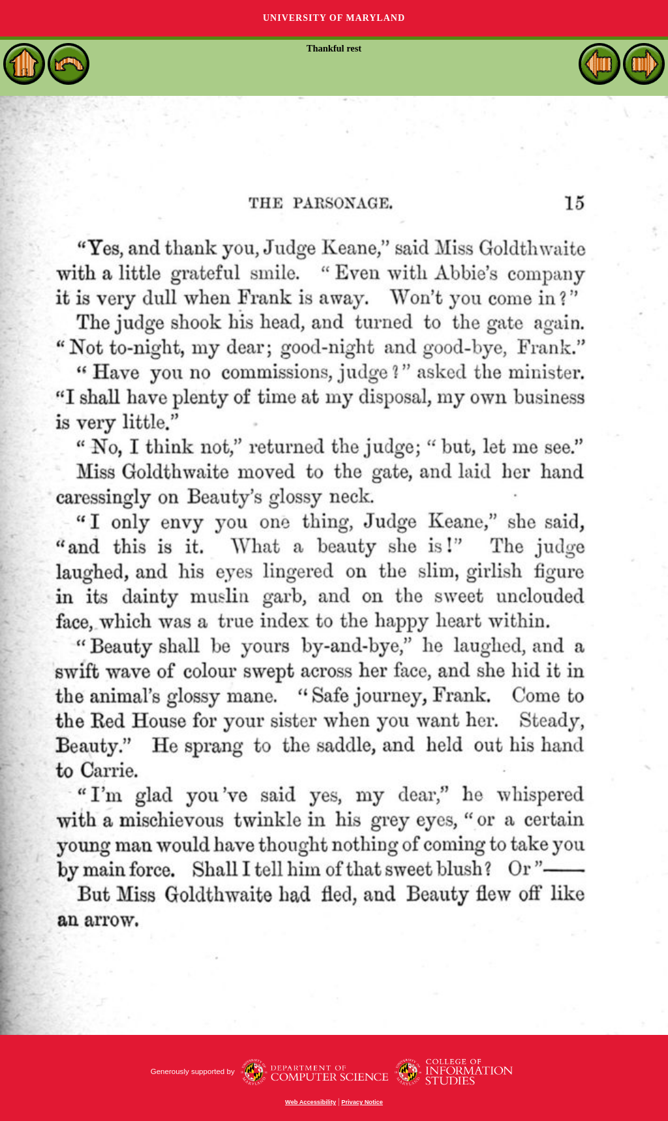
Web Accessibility (310, 1102)
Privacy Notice (362, 1102)
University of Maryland (334, 18)
